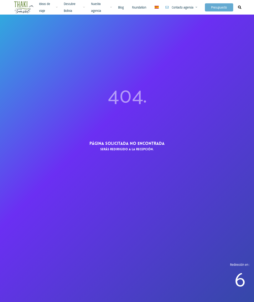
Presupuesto (219, 7)
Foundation (139, 7)
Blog (121, 7)
